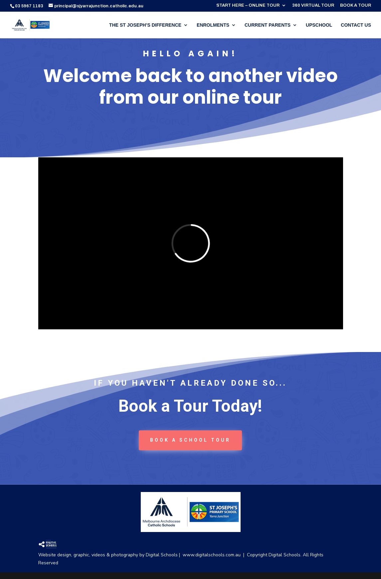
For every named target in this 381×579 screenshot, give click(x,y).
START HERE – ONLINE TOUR (248, 5)
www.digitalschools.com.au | (215, 555)
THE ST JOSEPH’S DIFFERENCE (145, 25)
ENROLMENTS (213, 25)
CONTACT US (356, 25)
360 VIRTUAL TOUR (313, 5)
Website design (54, 555)
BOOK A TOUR (355, 5)
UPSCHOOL (319, 25)
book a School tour (190, 440)
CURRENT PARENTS (267, 25)
